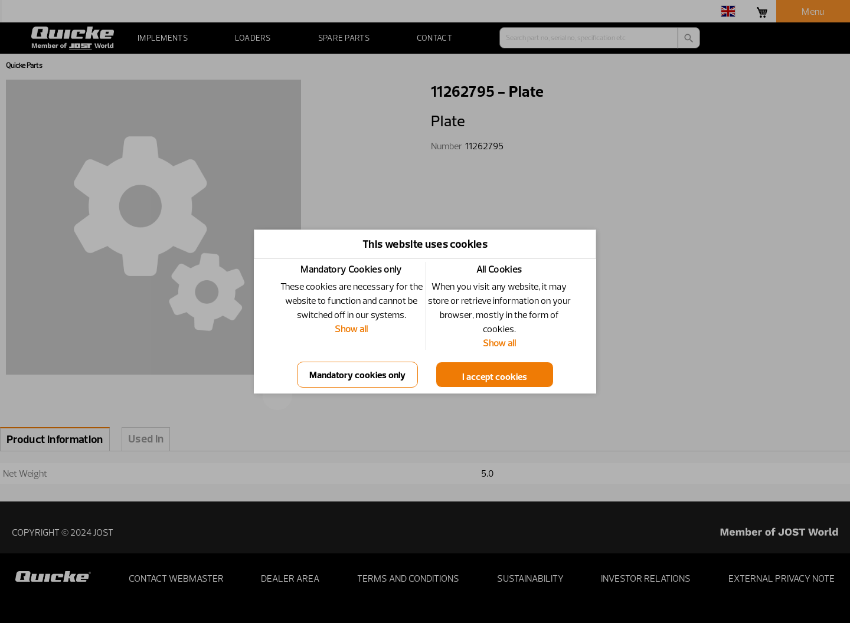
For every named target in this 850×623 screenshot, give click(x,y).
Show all (351, 329)
